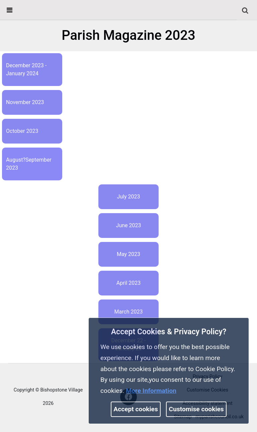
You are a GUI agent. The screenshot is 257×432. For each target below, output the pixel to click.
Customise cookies (196, 409)
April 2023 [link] (128, 283)
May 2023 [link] (128, 254)
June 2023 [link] (128, 225)
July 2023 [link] (128, 196)
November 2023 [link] (25, 102)
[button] (246, 11)
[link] (245, 10)
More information (151, 391)
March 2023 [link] (128, 312)
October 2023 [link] (22, 131)
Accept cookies (135, 409)
